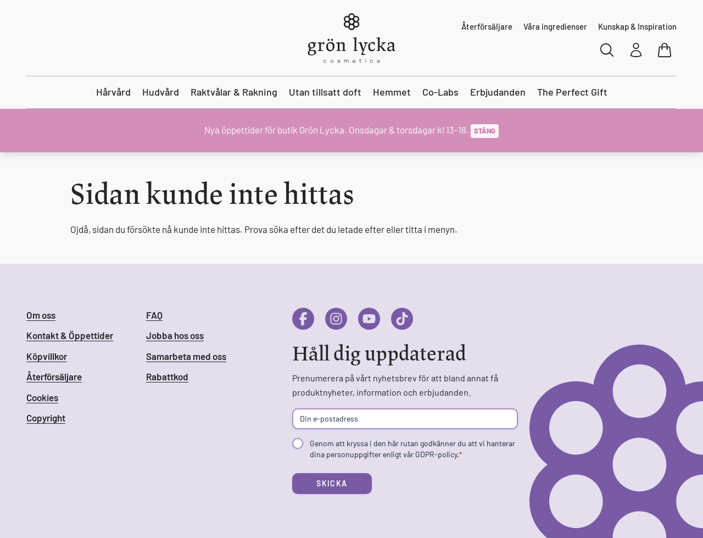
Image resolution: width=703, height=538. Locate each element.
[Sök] (607, 50)
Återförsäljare (486, 26)
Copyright (45, 417)
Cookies (42, 397)
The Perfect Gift (572, 92)
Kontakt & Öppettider (69, 335)
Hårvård (113, 92)
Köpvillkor (46, 356)
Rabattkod (167, 376)
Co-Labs (440, 92)
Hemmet (392, 92)
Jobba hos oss (175, 335)
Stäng (484, 130)
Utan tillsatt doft (325, 92)
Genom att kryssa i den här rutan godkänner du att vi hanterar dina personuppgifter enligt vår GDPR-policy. (412, 449)
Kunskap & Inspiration (637, 26)
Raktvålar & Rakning (234, 92)
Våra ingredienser (555, 26)
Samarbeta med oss (186, 356)
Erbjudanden (498, 92)
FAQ (154, 314)
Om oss (40, 314)
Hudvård (160, 92)
